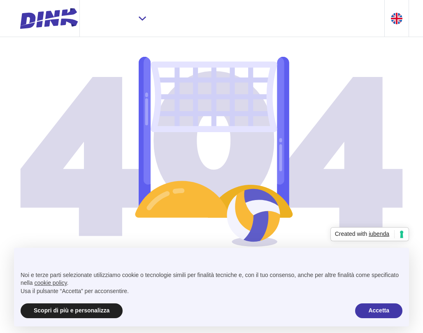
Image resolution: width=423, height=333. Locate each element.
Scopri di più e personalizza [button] (71, 310)
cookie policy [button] (50, 282)
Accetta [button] (378, 310)
